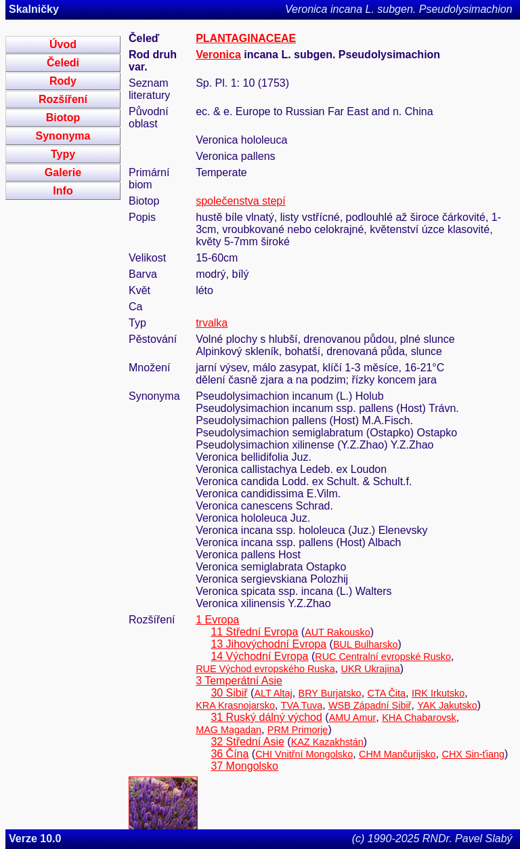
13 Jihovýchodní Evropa (268, 644)
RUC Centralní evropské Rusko (383, 656)
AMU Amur (352, 717)
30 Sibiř (229, 693)
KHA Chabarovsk (419, 717)
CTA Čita (387, 693)
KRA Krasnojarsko (235, 705)
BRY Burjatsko (330, 693)
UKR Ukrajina (370, 668)
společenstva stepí (241, 201)
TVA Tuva (301, 705)
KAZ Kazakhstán (327, 742)
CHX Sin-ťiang (473, 754)
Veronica (218, 54)
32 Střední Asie (247, 741)
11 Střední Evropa (254, 632)
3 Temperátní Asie (239, 680)
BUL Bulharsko (365, 644)
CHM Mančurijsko (397, 754)
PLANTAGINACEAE (246, 38)
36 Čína (229, 754)
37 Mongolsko (244, 766)
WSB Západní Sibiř (369, 705)
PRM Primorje (297, 729)
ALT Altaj (273, 693)
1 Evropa (217, 619)
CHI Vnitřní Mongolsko (304, 754)
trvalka (212, 323)
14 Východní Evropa (259, 656)
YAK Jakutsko (447, 705)
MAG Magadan (228, 729)
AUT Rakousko (337, 632)
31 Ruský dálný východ (266, 717)
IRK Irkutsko (438, 693)
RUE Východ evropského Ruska (265, 668)
